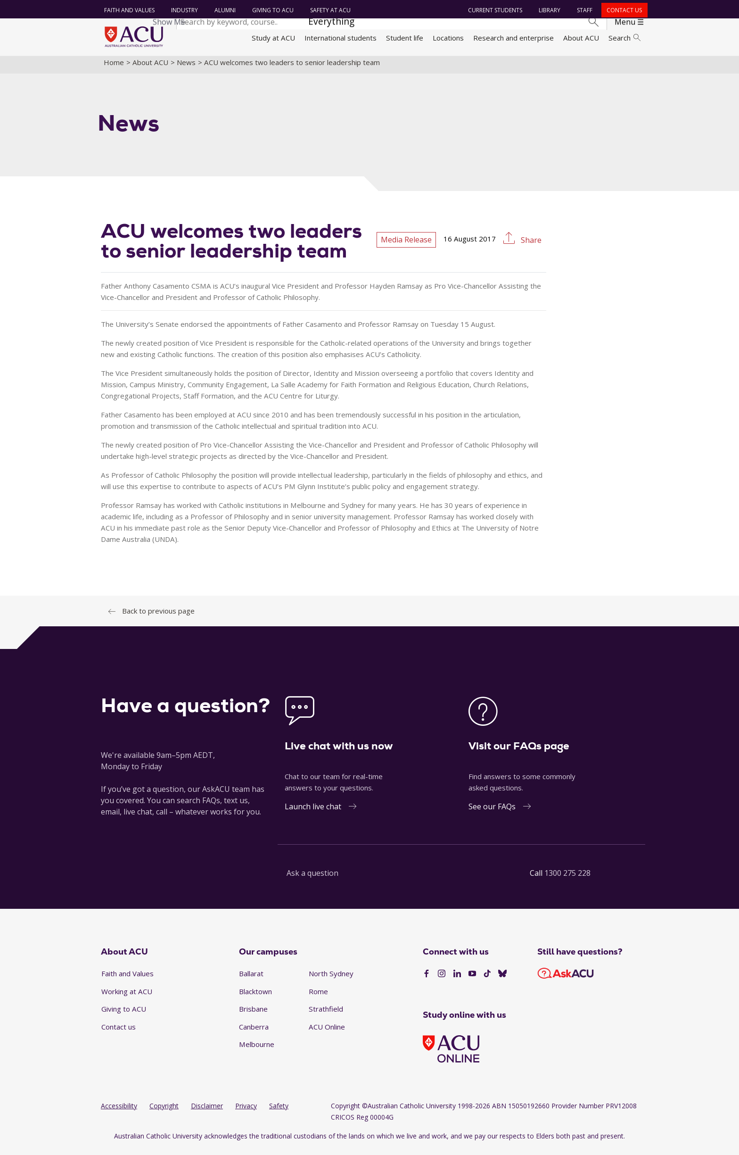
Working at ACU (126, 996)
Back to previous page (158, 616)
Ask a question (312, 878)
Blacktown (255, 996)
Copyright (164, 1111)
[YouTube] (472, 979)
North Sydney (331, 978)
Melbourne (256, 1050)
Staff (583, 10)
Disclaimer (207, 1111)
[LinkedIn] (457, 979)
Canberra (254, 1032)
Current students (494, 10)
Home (114, 67)
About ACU (581, 37)
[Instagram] (441, 979)
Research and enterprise (513, 37)
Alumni (223, 10)
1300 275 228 (567, 878)
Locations (448, 37)
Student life (404, 37)
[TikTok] (487, 979)
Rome (318, 996)
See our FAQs (492, 811)
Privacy (246, 1111)
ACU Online (327, 1032)
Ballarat (251, 978)
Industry (183, 10)
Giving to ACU (271, 10)
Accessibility (119, 1111)
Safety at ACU (329, 10)
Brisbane (253, 1014)
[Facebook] (426, 979)
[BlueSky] (502, 979)
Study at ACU (273, 37)
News (186, 67)
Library (548, 10)
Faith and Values (128, 10)
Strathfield (326, 1014)
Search (624, 37)
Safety (278, 1111)
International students (340, 37)
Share (530, 246)
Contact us (623, 10)
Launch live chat (313, 811)
